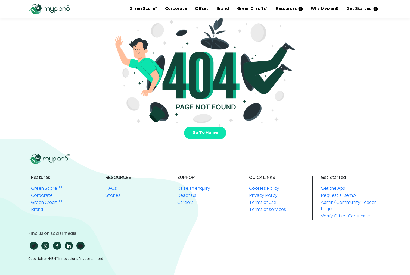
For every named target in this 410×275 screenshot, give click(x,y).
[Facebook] (57, 246)
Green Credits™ (252, 9)
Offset (201, 9)
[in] (69, 246)
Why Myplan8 (324, 9)
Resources (289, 9)
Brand (222, 9)
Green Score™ (143, 9)
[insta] (45, 246)
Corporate (176, 9)
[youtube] (80, 246)
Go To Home (205, 133)
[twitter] (34, 246)
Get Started (362, 9)
